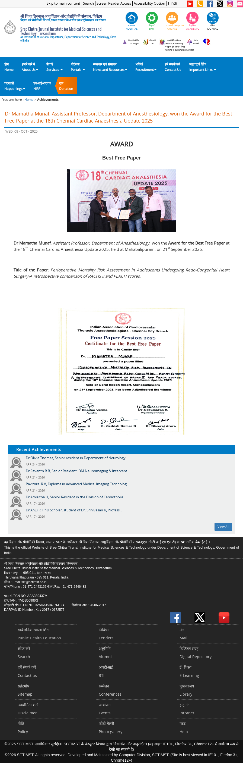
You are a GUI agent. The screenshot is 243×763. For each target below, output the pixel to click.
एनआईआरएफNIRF (42, 86)
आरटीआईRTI (106, 671)
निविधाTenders (106, 633)
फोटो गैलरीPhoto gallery (110, 727)
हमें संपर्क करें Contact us (27, 671)
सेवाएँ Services (54, 67)
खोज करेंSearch (24, 652)
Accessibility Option (149, 3)
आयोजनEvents (105, 708)
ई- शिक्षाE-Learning (189, 671)
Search (88, 3)
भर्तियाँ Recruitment (145, 67)
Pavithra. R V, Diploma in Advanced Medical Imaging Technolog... (77, 483)
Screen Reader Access (114, 3)
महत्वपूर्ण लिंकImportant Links (202, 67)
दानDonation (66, 86)
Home (29, 99)
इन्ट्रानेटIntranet (187, 708)
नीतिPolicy (23, 727)
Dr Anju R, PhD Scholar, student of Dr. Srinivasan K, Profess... (74, 510)
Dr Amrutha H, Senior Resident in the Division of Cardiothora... (76, 497)
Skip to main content (63, 3)
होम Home (9, 67)
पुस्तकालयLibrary (187, 690)
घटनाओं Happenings (14, 86)
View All (223, 526)
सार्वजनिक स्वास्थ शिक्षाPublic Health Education (39, 633)
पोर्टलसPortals (78, 67)
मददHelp (184, 727)
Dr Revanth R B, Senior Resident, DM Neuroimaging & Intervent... (78, 470)
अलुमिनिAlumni (105, 652)
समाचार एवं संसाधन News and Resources (110, 67)
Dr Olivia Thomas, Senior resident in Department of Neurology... (77, 457)
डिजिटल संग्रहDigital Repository (196, 652)
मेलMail (183, 633)
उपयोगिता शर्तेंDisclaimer (28, 708)
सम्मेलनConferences (110, 690)
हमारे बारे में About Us (30, 67)
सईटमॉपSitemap (25, 690)
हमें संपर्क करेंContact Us (173, 67)
